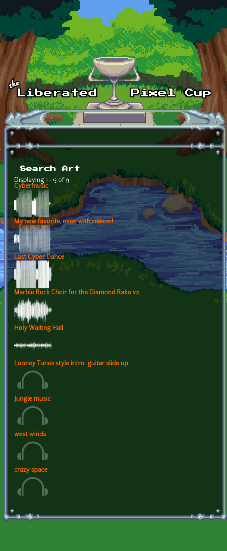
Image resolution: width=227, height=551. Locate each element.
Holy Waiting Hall (38, 328)
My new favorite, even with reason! (64, 222)
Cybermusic (31, 186)
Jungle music (32, 399)
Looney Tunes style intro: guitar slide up (71, 364)
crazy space (30, 470)
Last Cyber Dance (39, 257)
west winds (30, 435)
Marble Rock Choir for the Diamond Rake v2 (76, 293)
